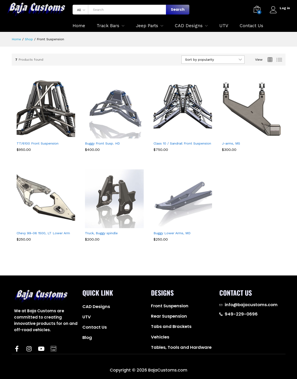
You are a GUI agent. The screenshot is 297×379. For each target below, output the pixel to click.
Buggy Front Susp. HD (102, 143)
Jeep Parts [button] (147, 25)
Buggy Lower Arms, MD (172, 233)
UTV (223, 25)
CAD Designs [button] (189, 25)
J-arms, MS (231, 143)
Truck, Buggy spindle (101, 233)
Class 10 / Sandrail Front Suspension (182, 143)
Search (177, 9)
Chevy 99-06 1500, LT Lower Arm (43, 233)
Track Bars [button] (108, 25)
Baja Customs (35, 363)
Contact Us (251, 25)
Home (79, 25)
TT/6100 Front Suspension (38, 143)
